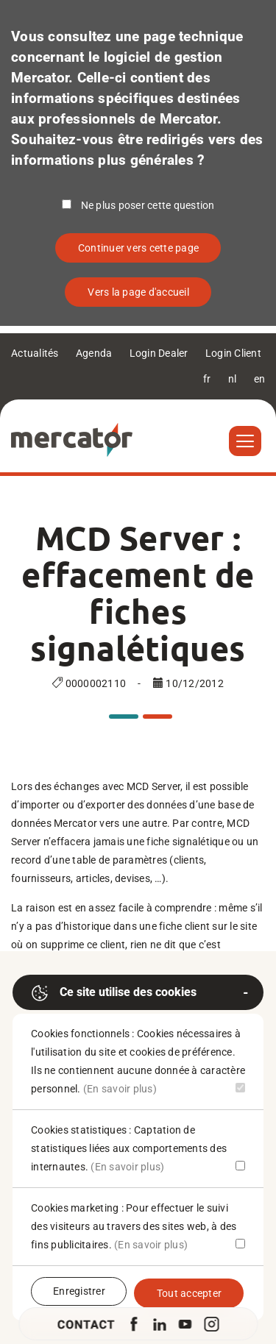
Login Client (233, 353)
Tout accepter (189, 1293)
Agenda (94, 353)
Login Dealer (159, 353)
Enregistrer (79, 1291)
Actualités (35, 353)
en (260, 379)
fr (207, 379)
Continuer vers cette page (138, 248)
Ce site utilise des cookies (114, 993)
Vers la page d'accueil (138, 292)
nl (232, 379)
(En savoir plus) (120, 1089)
